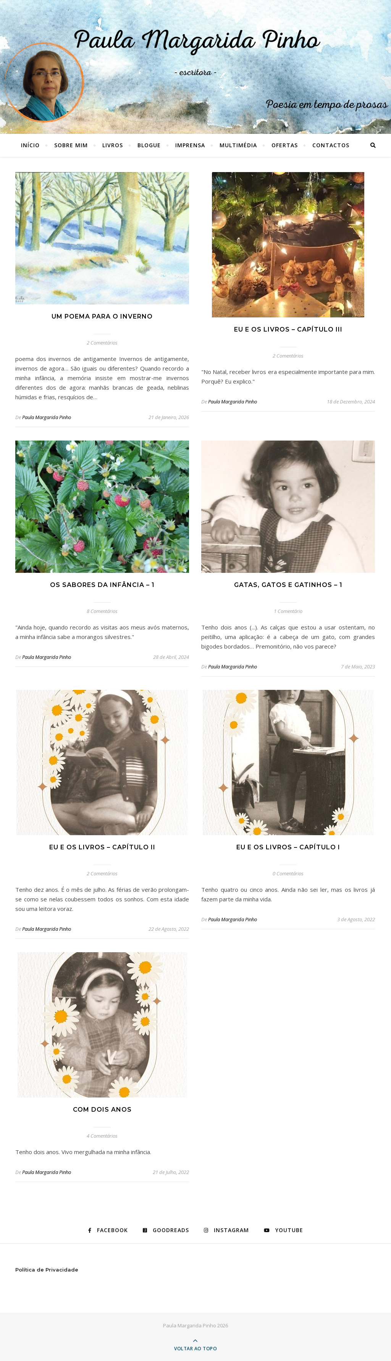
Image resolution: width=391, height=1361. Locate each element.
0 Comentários (288, 873)
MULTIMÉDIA (238, 145)
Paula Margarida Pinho (46, 417)
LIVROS (112, 145)
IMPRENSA (190, 145)
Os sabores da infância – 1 (102, 585)
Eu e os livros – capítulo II (102, 847)
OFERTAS (284, 145)
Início (30, 145)
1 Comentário (288, 611)
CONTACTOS (330, 145)
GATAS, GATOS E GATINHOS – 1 (288, 585)
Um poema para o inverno (102, 316)
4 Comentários (102, 1135)
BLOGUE (149, 145)
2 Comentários (102, 342)
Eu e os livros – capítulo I (288, 847)
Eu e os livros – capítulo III (288, 329)
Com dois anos (102, 1109)
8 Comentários (102, 611)
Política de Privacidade (46, 1270)
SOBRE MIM (71, 145)
